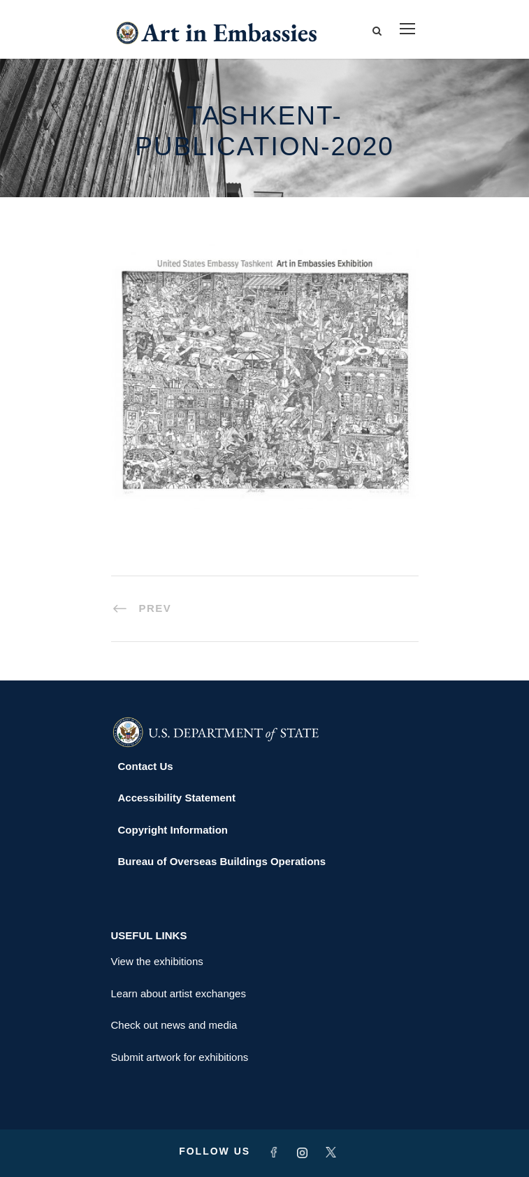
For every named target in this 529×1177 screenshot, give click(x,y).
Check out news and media (174, 1025)
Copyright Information (173, 830)
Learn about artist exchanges (178, 993)
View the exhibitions (157, 961)
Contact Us (145, 766)
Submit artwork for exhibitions (180, 1057)
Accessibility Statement (176, 798)
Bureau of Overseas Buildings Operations (222, 861)
